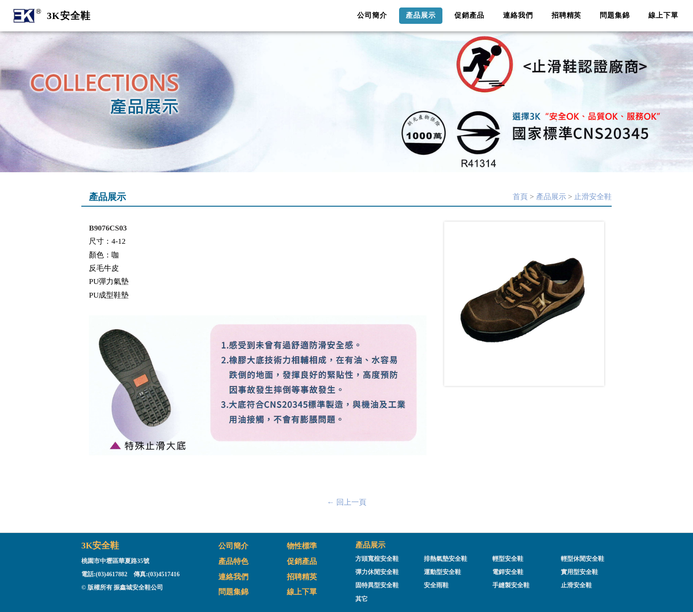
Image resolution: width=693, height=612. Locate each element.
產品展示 (421, 15)
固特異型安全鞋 (377, 585)
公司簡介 (372, 15)
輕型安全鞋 (507, 558)
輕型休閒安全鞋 (582, 558)
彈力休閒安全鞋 (377, 572)
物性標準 (302, 546)
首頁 (520, 197)
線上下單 (663, 15)
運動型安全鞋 (442, 572)
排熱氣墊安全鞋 (445, 558)
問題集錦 (615, 15)
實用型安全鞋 (579, 572)
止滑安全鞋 (593, 197)
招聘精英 (567, 15)
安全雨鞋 (436, 585)
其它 (361, 599)
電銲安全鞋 (507, 572)
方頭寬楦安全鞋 (377, 558)
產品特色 (233, 561)
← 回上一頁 (346, 502)
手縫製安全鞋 (510, 585)
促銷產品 (469, 15)
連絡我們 (518, 15)
